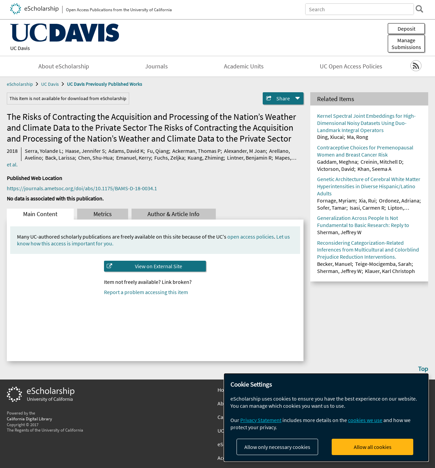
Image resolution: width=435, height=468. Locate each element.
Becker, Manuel (334, 263)
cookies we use (365, 420)
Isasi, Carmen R (367, 207)
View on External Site (158, 266)
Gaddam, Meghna (337, 161)
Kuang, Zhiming (206, 157)
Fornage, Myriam (336, 200)
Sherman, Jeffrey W (339, 232)
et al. (12, 164)
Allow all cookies (373, 446)
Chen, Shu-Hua (95, 157)
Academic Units (244, 66)
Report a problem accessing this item (146, 292)
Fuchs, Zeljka (169, 157)
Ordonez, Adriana (399, 200)
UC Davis (20, 48)
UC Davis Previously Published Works (104, 84)
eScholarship (20, 84)
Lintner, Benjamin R (249, 157)
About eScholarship (63, 66)
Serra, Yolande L (43, 150)
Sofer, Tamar (331, 207)
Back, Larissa (60, 157)
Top (423, 369)
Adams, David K (125, 150)
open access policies (250, 236)
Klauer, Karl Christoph (390, 271)
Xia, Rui (367, 200)
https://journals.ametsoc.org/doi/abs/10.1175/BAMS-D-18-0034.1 (82, 188)
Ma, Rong (357, 136)
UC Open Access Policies (351, 66)
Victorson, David (335, 168)
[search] (419, 8)
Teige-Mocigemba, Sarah (383, 263)
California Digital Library (29, 418)
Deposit (406, 28)
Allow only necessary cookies (277, 446)
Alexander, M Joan (245, 150)
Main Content (40, 214)
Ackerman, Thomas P (196, 150)
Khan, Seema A (375, 168)
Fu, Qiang (158, 150)
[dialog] (326, 417)
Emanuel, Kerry (133, 157)
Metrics (102, 214)
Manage (406, 43)
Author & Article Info (173, 214)
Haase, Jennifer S (85, 150)
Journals (156, 66)
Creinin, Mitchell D (381, 161)
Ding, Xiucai (330, 136)
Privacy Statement (260, 420)
